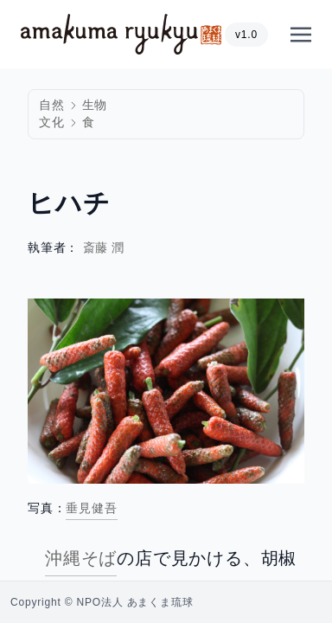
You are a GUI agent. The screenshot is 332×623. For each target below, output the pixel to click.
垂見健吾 (91, 508)
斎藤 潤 (104, 247)
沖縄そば (81, 558)
